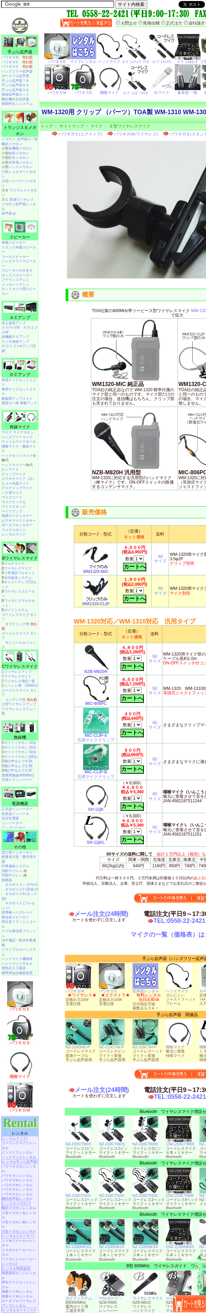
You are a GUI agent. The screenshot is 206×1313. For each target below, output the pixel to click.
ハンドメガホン (21, 167)
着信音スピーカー (15, 917)
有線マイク (20, 426)
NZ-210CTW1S (78, 1142)
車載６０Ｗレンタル (17, 1296)
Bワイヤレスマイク (20, 558)
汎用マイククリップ (95, 736)
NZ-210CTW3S (145, 1142)
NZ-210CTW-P (112, 1045)
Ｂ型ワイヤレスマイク (129, 126)
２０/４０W (11, 327)
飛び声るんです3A (18, 761)
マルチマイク (14, 563)
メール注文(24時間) (101, 914)
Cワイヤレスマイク (20, 666)
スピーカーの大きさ (17, 270)
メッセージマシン (15, 284)
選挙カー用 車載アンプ (19, 403)
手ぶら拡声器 (20, 51)
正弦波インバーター (17, 809)
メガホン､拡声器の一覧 (20, 139)
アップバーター (14, 827)
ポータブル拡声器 (15, 76)
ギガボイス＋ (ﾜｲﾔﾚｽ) (21, 884)
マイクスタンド (14, 506)
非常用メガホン (21, 162)
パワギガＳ (17, 66)
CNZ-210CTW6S (180, 1142)
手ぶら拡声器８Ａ (15, 85)
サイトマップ (71, 126)
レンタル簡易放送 (16, 1268)
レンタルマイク (14, 534)
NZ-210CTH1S (78, 1194)
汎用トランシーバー (17, 780)
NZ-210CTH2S (112, 1194)
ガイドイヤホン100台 (20, 757)
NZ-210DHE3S (145, 1245)
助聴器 (7, 880)
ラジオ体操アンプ (15, 341)
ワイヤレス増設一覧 (19, 681)
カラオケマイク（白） (19, 479)
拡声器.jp (9, 213)
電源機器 (20, 803)
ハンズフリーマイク (17, 437)
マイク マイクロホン (18, 432)
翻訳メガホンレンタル (19, 1208)
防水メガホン (19, 157)
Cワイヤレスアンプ (17, 672)
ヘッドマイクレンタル (19, 1157)
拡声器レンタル (146, 989)
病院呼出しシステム (17, 104)
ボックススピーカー (17, 275)
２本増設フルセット (19, 573)
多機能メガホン (21, 148)
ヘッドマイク (179, 989)
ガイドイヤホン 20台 (20, 747)
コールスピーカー (15, 256)
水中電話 (8, 940)
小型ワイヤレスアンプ (19, 704)
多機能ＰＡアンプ (15, 337)
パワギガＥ (112, 989)
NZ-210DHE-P (78, 1045)
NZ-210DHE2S (112, 1245)
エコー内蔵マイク (15, 483)
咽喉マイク (179, 1045)
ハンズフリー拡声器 (17, 71)
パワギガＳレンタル (17, 1194)
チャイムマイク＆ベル (19, 441)
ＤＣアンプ (20, 374)
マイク (96, 126)
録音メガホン (19, 153)
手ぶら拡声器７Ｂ (15, 80)
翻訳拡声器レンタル (17, 1199)
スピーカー (20, 237)
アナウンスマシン (15, 280)
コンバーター (12, 823)
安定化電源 (10, 818)
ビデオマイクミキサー (19, 520)
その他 (20, 847)
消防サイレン (14, 871)
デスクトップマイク (17, 488)
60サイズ (160, 558)
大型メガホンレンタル (19, 1231)
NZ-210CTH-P (145, 1045)
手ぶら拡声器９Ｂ (15, 90)
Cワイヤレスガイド (17, 676)
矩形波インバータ (15, 814)
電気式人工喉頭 (14, 968)
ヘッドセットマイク (17, 455)
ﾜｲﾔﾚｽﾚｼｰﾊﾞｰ (112, 1296)
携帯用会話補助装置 (17, 973)
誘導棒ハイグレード (17, 912)
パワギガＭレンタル (17, 1185)
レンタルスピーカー (17, 1236)
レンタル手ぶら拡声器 (19, 1161)
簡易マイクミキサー (17, 516)
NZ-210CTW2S (112, 1142)
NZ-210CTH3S (145, 1194)
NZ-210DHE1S (78, 1245)
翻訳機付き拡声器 (15, 99)
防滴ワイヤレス (22, 199)
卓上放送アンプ (14, 323)
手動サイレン (14, 875)
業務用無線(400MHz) (18, 775)
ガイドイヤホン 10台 (20, 742)
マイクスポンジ (14, 530)
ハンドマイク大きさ (17, 964)
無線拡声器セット (15, 94)
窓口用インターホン (17, 852)
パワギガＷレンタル (17, 1180)
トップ (47, 126)
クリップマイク (14, 474)
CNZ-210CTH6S (180, 1194)
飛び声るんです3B (18, 766)
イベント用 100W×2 (21, 685)
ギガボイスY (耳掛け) (21, 889)
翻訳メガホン (12, 144)
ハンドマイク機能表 (17, 959)
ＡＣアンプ (20, 317)
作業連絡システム (15, 866)
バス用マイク (12, 493)
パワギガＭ (78, 989)
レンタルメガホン (16, 1203)
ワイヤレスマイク (148, 1296)
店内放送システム (18, 578)
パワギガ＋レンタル (17, 1176)
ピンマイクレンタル (17, 1152)
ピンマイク (10, 469)
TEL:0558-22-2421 (179, 920)
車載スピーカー (14, 242)
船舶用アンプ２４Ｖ (17, 398)
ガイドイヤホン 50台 (20, 752)
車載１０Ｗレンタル (17, 1291)
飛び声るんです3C (18, 770)
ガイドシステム (79, 1296)
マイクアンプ (12, 511)
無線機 (20, 737)
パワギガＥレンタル (17, 1189)
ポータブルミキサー (17, 525)
